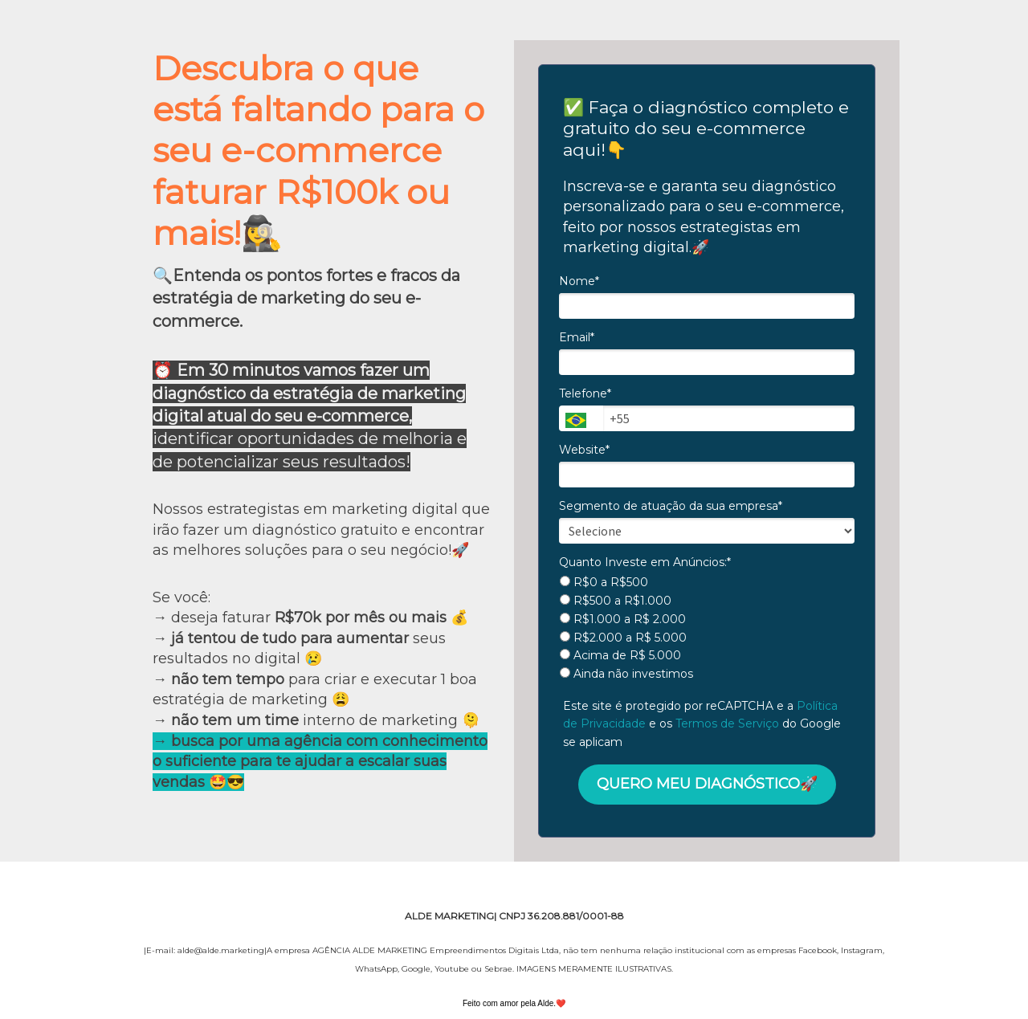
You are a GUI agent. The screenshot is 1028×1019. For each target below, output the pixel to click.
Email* (576, 337)
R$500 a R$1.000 (615, 601)
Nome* (579, 281)
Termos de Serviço (727, 723)
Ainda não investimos (626, 674)
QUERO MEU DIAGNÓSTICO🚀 (707, 784)
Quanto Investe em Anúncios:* (645, 562)
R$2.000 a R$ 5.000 (623, 638)
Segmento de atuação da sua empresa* (670, 506)
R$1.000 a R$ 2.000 (623, 619)
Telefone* (585, 394)
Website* (584, 450)
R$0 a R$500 (604, 582)
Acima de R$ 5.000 (620, 655)
